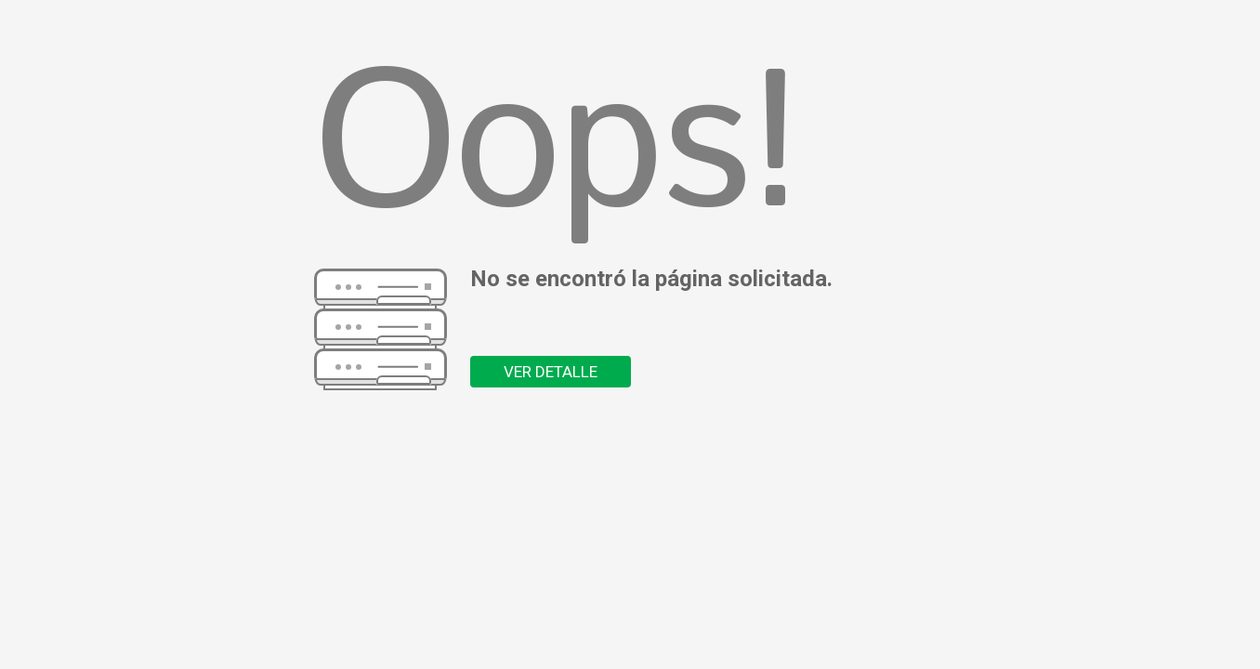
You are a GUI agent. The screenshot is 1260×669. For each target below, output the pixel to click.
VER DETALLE (550, 371)
